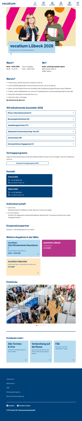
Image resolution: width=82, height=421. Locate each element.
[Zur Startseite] (8, 3)
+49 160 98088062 (15, 193)
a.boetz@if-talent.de (16, 183)
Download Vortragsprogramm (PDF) (27, 163)
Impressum (10, 379)
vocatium (10, 406)
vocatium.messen (24, 406)
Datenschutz (10, 383)
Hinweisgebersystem (13, 392)
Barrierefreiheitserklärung (15, 396)
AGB (7, 388)
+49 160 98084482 (15, 180)
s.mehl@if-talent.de (16, 195)
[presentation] (7, 306)
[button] (41, 113)
